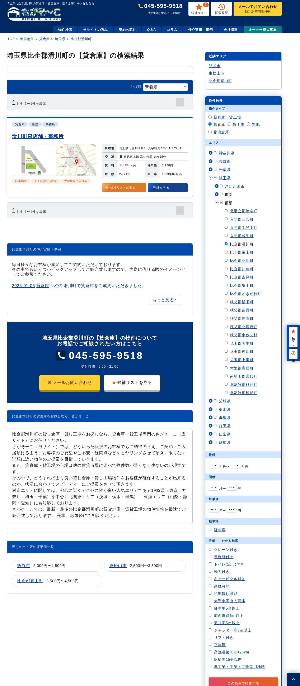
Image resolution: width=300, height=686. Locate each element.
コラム (172, 30)
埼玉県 (60, 39)
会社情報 (231, 30)
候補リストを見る (132, 382)
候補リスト (293, 337)
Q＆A (151, 30)
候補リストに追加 (122, 187)
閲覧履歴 (293, 354)
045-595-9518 (163, 9)
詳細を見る (161, 187)
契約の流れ (127, 30)
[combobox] (165, 87)
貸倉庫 (44, 39)
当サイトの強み (95, 30)
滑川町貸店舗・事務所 (38, 136)
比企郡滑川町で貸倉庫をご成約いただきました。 (79, 285)
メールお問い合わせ (70, 382)
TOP (11, 39)
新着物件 (27, 39)
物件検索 (65, 30)
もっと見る (163, 299)
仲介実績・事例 (200, 30)
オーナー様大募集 (263, 30)
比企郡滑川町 (81, 39)
